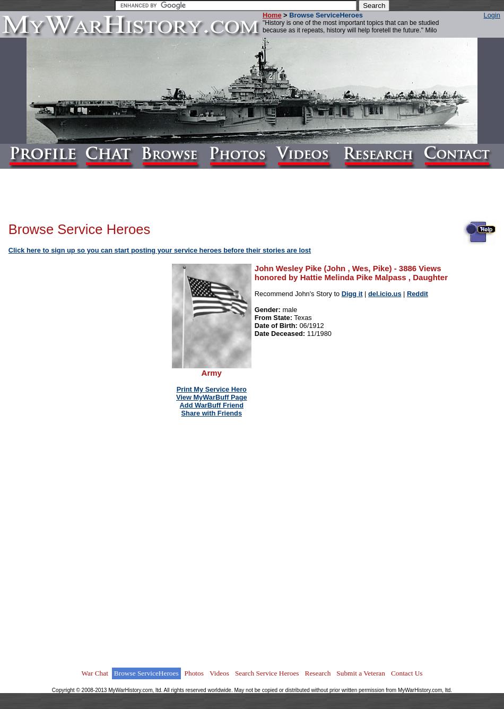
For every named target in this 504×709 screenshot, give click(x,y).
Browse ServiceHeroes (146, 673)
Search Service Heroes (267, 673)
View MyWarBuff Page (211, 397)
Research (318, 673)
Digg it (352, 294)
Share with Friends (211, 413)
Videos (219, 673)
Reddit (417, 294)
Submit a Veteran (360, 673)
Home (272, 15)
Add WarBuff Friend (212, 405)
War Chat (94, 673)
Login (492, 15)
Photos (194, 673)
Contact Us (407, 673)
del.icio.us (385, 294)
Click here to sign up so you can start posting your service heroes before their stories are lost (159, 250)
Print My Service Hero (212, 389)
